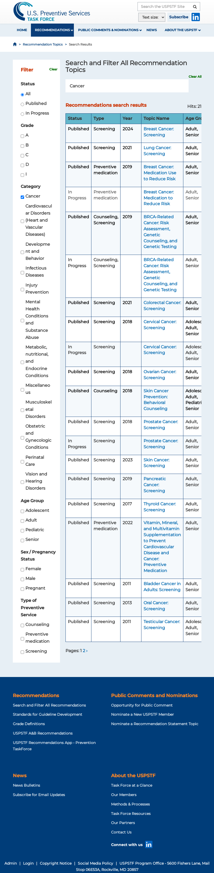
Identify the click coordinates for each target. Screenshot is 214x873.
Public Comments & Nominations (108, 30)
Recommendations (52, 30)
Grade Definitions (29, 723)
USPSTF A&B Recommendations (43, 733)
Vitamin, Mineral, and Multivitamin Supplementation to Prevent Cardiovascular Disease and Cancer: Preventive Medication (162, 546)
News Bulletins (26, 785)
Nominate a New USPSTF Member (142, 714)
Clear (53, 69)
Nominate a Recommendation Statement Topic (154, 723)
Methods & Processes (130, 804)
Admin (10, 863)
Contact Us (121, 832)
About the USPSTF (181, 30)
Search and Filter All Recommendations (49, 705)
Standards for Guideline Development (47, 714)
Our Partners (123, 822)
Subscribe (178, 17)
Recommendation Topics (43, 44)
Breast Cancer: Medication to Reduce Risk (159, 197)
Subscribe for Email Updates (39, 794)
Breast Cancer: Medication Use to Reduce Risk (160, 172)
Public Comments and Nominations (154, 695)
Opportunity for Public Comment (142, 705)
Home (22, 30)
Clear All (195, 77)
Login (28, 863)
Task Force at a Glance (131, 785)
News (151, 30)
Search (186, 85)
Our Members (123, 794)
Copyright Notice (56, 863)
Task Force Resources (131, 813)
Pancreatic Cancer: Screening (155, 484)
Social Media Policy (95, 863)
